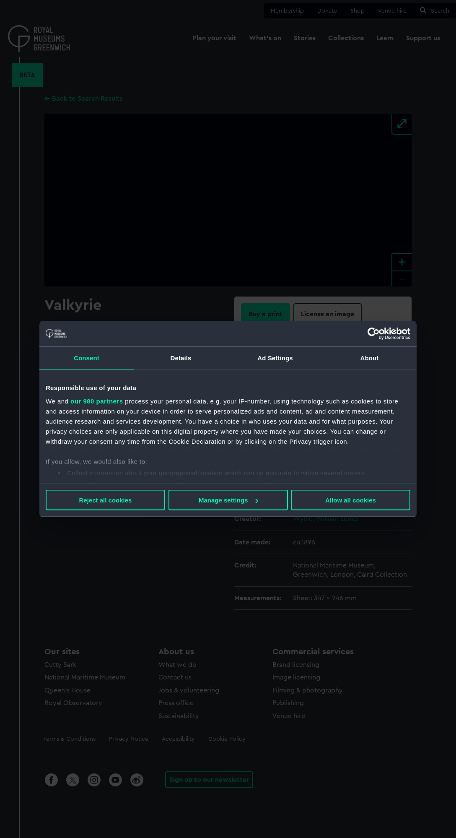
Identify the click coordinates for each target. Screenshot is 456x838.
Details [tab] (181, 358)
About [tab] (369, 358)
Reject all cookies (105, 500)
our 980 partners (96, 400)
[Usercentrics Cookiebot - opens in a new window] (373, 334)
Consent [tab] (86, 358)
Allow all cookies (350, 500)
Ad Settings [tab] (275, 358)
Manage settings (228, 500)
